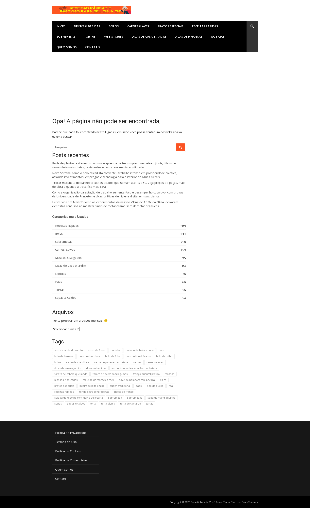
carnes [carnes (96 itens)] (137, 362)
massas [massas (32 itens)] (169, 374)
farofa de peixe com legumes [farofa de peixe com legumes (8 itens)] (110, 374)
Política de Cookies (68, 451)
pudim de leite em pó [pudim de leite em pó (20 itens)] (92, 386)
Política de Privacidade (70, 433)
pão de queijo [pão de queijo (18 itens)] (155, 386)
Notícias (217, 36)
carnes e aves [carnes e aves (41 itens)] (155, 362)
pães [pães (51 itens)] (139, 386)
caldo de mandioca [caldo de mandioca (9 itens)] (77, 362)
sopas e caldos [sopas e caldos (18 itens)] (76, 403)
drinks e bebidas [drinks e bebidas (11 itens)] (96, 368)
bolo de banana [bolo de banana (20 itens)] (64, 356)
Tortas (89, 36)
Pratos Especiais (170, 26)
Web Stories (113, 36)
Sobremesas (66, 36)
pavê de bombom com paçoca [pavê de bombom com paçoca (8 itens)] (137, 380)
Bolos (114, 26)
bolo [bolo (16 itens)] (161, 350)
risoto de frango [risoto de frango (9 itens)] (124, 391)
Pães (58, 281)
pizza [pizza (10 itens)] (163, 380)
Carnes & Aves (138, 26)
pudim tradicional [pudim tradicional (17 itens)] (120, 386)
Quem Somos (67, 47)
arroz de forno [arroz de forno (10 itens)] (97, 350)
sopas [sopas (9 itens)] (58, 403)
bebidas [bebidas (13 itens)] (116, 350)
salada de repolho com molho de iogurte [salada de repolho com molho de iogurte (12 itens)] (78, 397)
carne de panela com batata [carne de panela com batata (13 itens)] (111, 362)
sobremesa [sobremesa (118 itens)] (115, 397)
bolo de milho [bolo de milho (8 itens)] (164, 356)
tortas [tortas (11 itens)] (149, 403)
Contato (92, 47)
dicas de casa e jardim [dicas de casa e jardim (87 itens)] (67, 368)
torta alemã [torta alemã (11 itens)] (108, 403)
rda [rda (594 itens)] (171, 386)
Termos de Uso (66, 442)
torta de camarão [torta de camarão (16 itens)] (130, 403)
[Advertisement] (155, 81)
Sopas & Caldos (65, 297)
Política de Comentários (71, 460)
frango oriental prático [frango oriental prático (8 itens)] (146, 374)
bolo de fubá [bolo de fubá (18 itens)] (113, 356)
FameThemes (250, 502)
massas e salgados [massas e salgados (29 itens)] (66, 380)
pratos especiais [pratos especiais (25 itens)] (64, 386)
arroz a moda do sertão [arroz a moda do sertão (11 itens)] (68, 350)
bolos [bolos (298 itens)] (57, 362)
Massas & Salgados (68, 258)
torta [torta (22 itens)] (93, 403)
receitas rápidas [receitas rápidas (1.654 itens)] (64, 391)
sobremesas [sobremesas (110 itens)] (134, 397)
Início (61, 26)
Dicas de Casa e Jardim (149, 36)
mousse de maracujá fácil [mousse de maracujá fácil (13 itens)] (98, 380)
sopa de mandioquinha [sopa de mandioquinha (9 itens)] (161, 397)
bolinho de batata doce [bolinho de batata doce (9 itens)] (140, 350)
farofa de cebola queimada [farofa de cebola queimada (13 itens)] (70, 374)
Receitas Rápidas (205, 26)
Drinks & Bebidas (87, 26)
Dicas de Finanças (188, 36)
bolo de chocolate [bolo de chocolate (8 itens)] (89, 356)
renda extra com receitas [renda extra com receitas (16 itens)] (94, 391)
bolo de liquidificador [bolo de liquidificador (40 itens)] (138, 356)
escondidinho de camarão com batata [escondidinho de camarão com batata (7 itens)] (134, 368)
